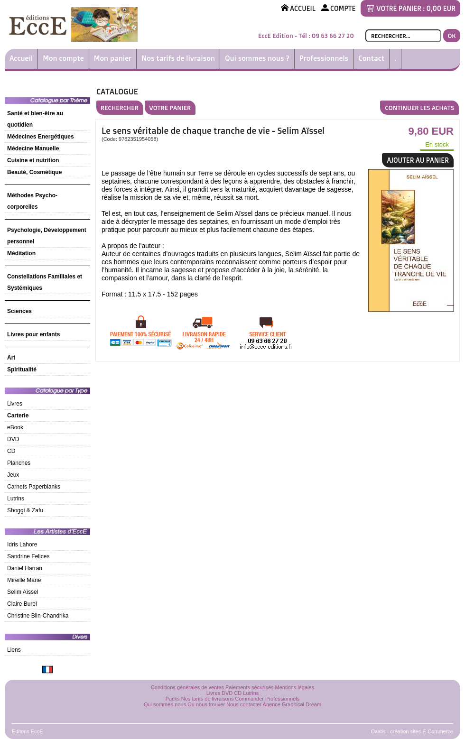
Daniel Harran (24, 568)
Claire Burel (22, 603)
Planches (18, 463)
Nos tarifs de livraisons (207, 699)
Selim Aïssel (22, 592)
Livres (14, 403)
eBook (15, 427)
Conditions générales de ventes (187, 687)
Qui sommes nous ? (257, 58)
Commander (249, 699)
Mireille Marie (24, 580)
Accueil (21, 58)
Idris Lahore (22, 544)
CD (11, 451)
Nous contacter (243, 704)
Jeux (13, 474)
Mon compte (63, 58)
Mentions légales (295, 687)
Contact (371, 58)
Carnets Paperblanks (33, 486)
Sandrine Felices (28, 556)
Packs (173, 699)
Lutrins (15, 498)
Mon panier (112, 58)
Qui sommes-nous (165, 704)
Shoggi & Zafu (25, 510)
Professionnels (323, 58)
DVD (13, 439)
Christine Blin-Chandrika (37, 615)
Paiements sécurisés (249, 687)
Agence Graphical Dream (292, 704)
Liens (14, 650)
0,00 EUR (441, 8)
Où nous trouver (206, 704)
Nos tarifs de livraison (178, 58)
